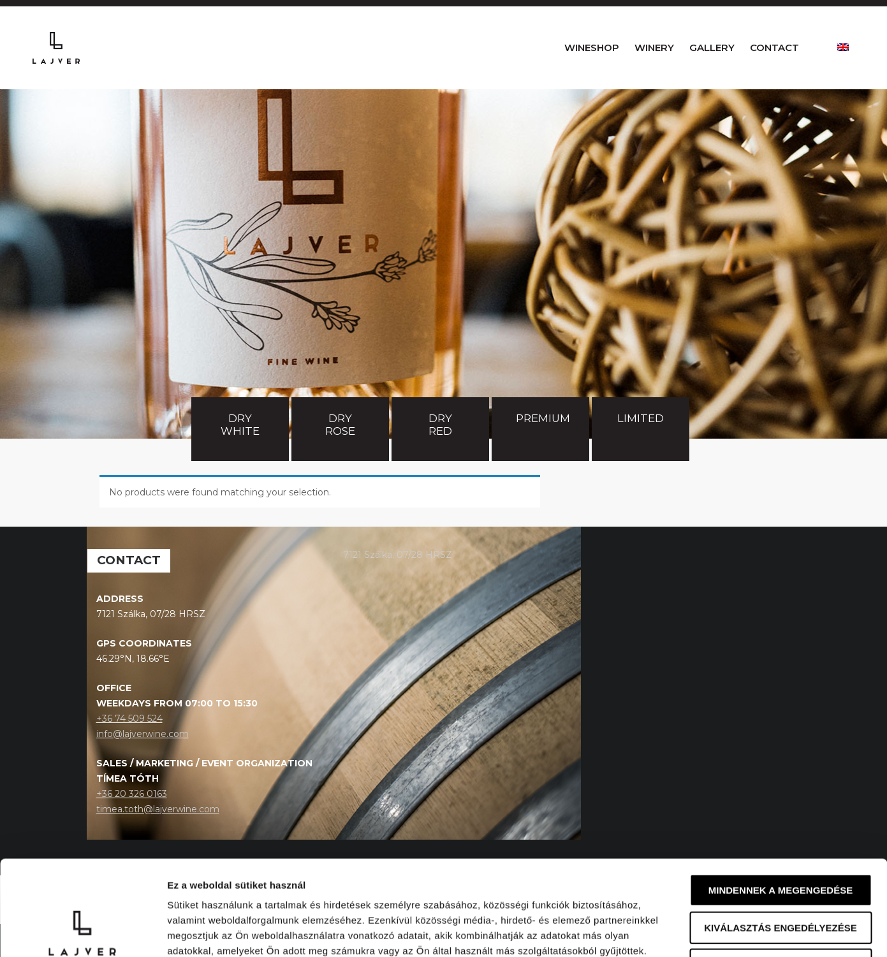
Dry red (442, 458)
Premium (543, 451)
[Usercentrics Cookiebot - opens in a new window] (82, 932)
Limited (640, 451)
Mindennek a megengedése (780, 801)
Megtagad (780, 875)
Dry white (240, 458)
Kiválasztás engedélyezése (780, 838)
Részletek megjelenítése (725, 931)
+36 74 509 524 (129, 751)
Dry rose (340, 458)
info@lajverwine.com (142, 767)
